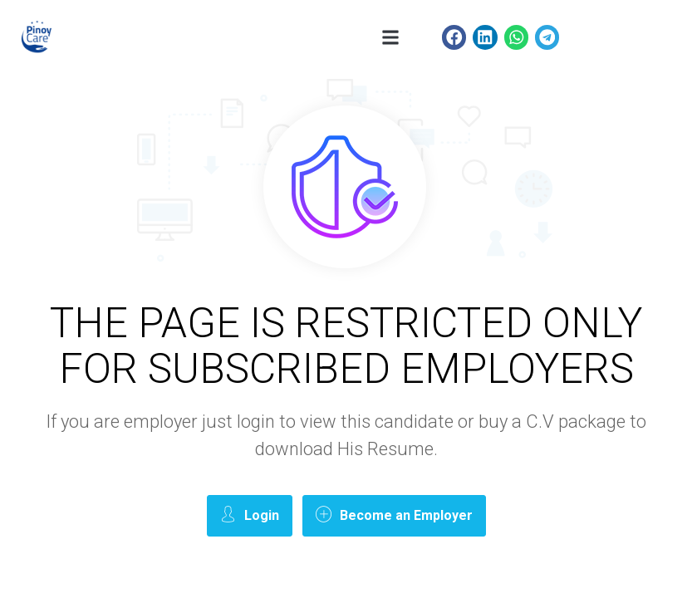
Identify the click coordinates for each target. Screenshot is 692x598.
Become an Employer (394, 514)
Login (249, 514)
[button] (391, 37)
